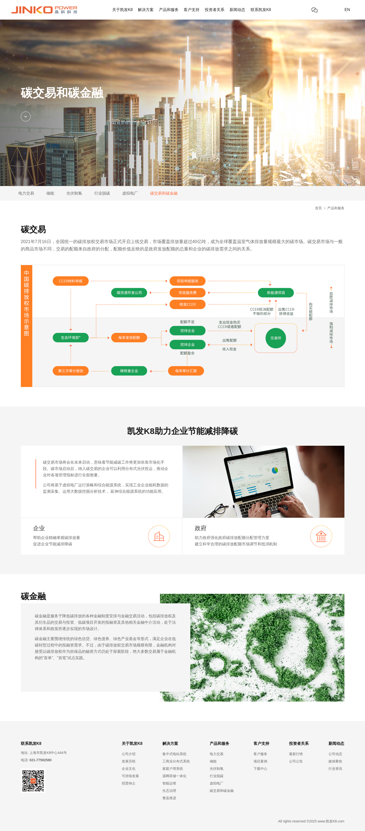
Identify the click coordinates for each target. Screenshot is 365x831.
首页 (318, 208)
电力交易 (26, 193)
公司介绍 (128, 754)
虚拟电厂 (130, 193)
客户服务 (260, 754)
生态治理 (169, 791)
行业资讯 (335, 769)
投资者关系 (214, 10)
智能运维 (169, 783)
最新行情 (296, 754)
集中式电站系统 (174, 754)
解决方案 (146, 10)
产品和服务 (169, 10)
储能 (50, 193)
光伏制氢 (74, 193)
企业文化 (128, 769)
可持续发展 (130, 776)
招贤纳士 (128, 783)
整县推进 (169, 798)
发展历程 (128, 761)
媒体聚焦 (335, 761)
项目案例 (260, 761)
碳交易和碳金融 (164, 193)
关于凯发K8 (122, 10)
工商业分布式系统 (176, 761)
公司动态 (335, 754)
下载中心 (260, 769)
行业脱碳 (102, 193)
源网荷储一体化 (174, 776)
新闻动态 (237, 10)
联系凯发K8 (261, 10)
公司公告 (296, 761)
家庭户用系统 (172, 769)
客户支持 (191, 10)
